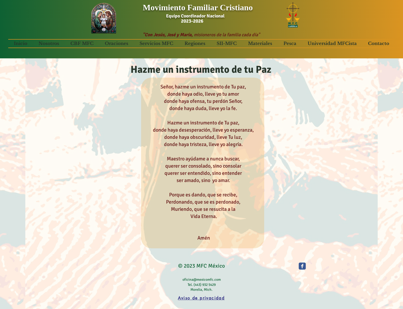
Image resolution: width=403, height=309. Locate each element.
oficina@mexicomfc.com (201, 279)
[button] (49, 44)
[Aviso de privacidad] (201, 298)
